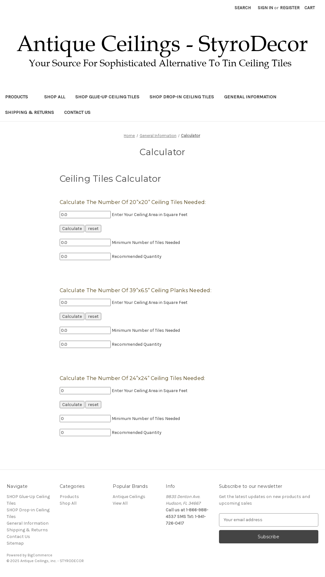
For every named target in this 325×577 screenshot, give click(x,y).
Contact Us (77, 112)
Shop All (54, 97)
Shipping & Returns (29, 112)
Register (290, 7)
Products (19, 97)
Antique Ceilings (129, 496)
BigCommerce (40, 555)
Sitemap (15, 543)
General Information (250, 97)
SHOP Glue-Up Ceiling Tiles (107, 97)
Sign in (265, 7)
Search (243, 7)
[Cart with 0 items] (309, 8)
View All (120, 503)
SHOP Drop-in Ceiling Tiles (181, 97)
